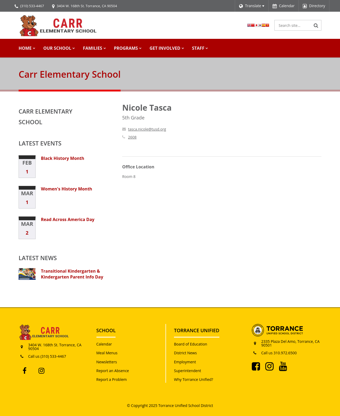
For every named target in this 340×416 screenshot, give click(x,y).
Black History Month (62, 158)
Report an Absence (112, 370)
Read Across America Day (67, 219)
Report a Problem (111, 379)
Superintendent (187, 370)
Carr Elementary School (46, 116)
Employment (185, 361)
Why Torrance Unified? (193, 379)
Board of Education (190, 344)
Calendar (104, 344)
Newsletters (106, 361)
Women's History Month (66, 189)
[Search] (316, 25)
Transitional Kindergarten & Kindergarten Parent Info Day (72, 274)
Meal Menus (107, 352)
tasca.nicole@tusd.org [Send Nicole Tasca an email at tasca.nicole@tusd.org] (147, 129)
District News (185, 352)
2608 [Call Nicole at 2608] (132, 137)
